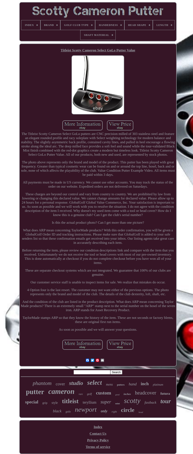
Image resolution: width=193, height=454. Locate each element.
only (104, 411)
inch (145, 383)
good (117, 394)
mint (117, 403)
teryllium (89, 402)
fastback (150, 402)
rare (81, 394)
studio (76, 383)
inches (127, 394)
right (114, 411)
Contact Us (98, 434)
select (94, 382)
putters (121, 384)
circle (128, 410)
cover (60, 384)
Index (98, 427)
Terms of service (98, 447)
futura (165, 394)
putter (35, 392)
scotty (132, 400)
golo (68, 411)
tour (165, 401)
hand (133, 384)
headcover (145, 393)
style (55, 402)
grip (44, 402)
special (31, 401)
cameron (61, 391)
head (140, 412)
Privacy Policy (98, 440)
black (57, 411)
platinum (158, 384)
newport (86, 409)
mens (109, 384)
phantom (42, 383)
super (106, 401)
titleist (70, 401)
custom (103, 393)
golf (89, 394)
